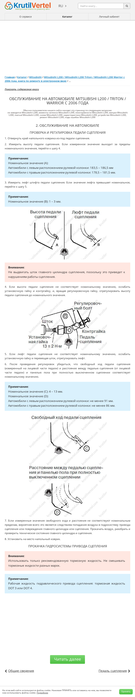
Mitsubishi (35, 77)
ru (60, 5)
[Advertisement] (67, 46)
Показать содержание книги (22, 89)
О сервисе (25, 16)
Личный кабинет (109, 16)
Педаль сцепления (113, 670)
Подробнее (42, 692)
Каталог (67, 16)
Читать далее (67, 659)
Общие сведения (21, 670)
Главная (10, 77)
